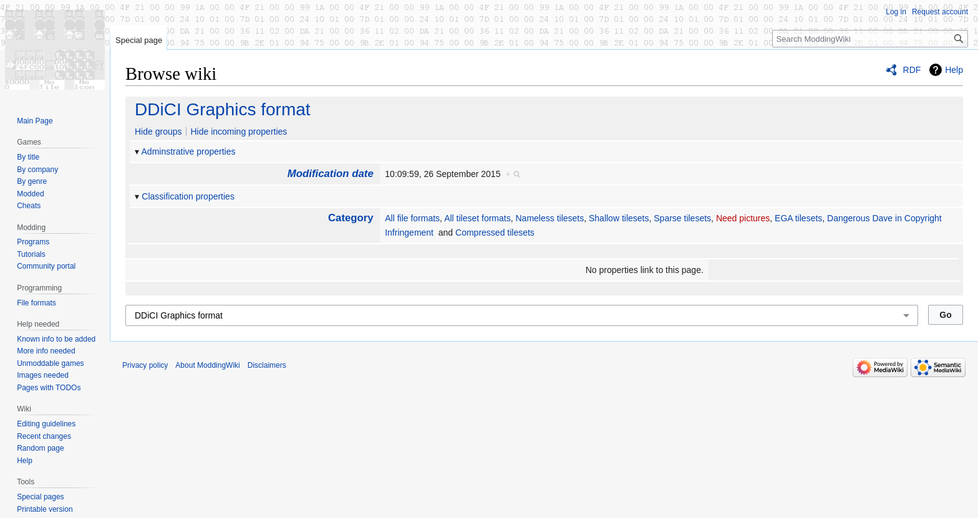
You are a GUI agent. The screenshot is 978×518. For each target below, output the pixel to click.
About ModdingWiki (207, 365)
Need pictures (743, 218)
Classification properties (188, 196)
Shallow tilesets (619, 218)
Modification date (331, 174)
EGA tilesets (798, 218)
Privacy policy (145, 365)
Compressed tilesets (495, 232)
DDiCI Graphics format (223, 109)
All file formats (412, 218)
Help (954, 70)
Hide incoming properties (238, 132)
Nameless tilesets (550, 218)
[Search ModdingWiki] (870, 38)
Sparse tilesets (682, 218)
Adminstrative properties (189, 151)
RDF (912, 70)
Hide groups (158, 132)
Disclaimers (267, 365)
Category (351, 218)
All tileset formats (477, 218)
